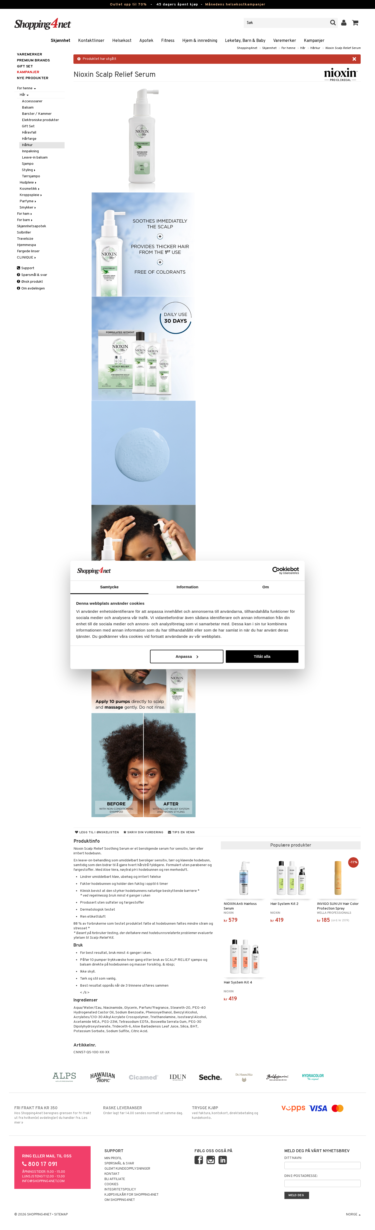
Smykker (28, 207)
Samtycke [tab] (109, 587)
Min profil (113, 1158)
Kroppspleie (31, 195)
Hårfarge (29, 139)
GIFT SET (25, 66)
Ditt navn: (293, 1158)
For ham (25, 214)
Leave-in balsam (35, 157)
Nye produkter (32, 78)
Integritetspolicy (120, 1190)
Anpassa (187, 656)
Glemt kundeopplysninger (127, 1169)
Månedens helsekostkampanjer (235, 4)
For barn (25, 220)
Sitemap (61, 1215)
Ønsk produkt (30, 282)
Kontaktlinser (91, 40)
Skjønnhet (60, 40)
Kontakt (112, 1174)
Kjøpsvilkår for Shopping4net (131, 1195)
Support (25, 268)
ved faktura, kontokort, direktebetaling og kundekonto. (232, 1113)
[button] (355, 23)
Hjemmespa (26, 245)
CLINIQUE (27, 257)
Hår (302, 48)
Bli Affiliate (114, 1179)
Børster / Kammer (37, 114)
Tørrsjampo (31, 176)
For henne (288, 48)
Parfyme (28, 201)
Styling (29, 170)
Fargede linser (28, 251)
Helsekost (122, 40)
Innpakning (30, 151)
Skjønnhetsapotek (31, 226)
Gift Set (28, 126)
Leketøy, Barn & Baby (245, 40)
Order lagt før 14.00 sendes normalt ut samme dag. (143, 1110)
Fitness (167, 40)
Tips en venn (181, 832)
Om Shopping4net (119, 1200)
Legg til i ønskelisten (97, 832)
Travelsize (25, 239)
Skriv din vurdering (143, 832)
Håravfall (29, 132)
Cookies (111, 1184)
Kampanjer (314, 40)
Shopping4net (247, 48)
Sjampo (28, 164)
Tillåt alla (262, 656)
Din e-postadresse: (300, 1176)
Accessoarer (32, 101)
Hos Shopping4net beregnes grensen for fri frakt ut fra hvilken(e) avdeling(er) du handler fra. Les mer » (54, 1115)
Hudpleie (28, 182)
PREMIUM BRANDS (33, 60)
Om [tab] (265, 587)
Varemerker (284, 40)
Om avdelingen (31, 288)
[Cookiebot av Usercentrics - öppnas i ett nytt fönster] (276, 571)
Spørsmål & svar (32, 275)
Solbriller (24, 232)
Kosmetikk (30, 189)
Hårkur (315, 48)
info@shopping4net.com (43, 1181)
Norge (353, 1215)
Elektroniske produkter (40, 120)
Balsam (28, 107)
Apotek (146, 40)
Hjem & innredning (199, 40)
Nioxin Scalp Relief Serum (343, 48)
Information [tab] (187, 587)
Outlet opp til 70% (128, 4)
